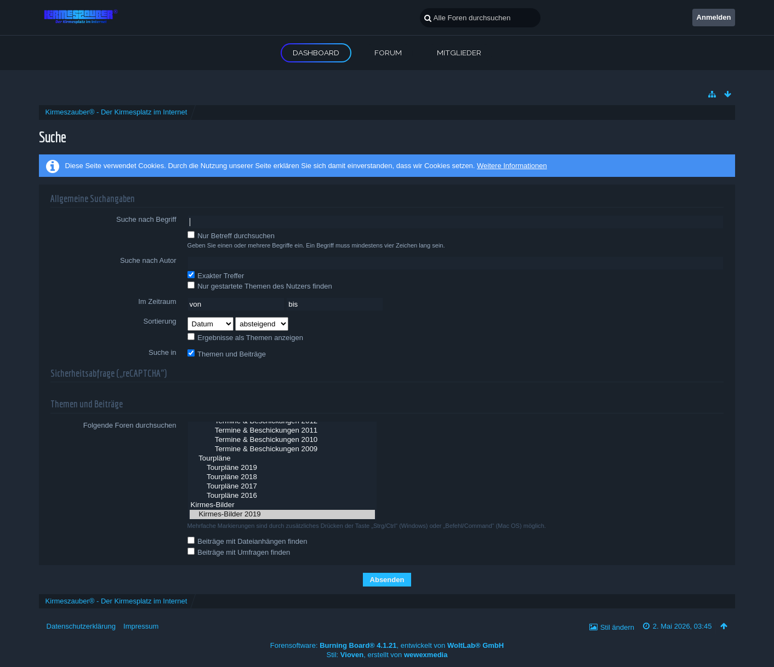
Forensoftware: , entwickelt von (387, 645)
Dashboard (316, 52)
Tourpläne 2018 (282, 477)
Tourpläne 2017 (282, 486)
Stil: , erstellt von (387, 655)
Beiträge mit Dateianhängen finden (247, 541)
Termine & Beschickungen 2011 (282, 430)
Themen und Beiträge (226, 353)
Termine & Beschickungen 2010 (282, 440)
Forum (388, 52)
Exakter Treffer (215, 275)
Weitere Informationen (512, 166)
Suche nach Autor (148, 260)
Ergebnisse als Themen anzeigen (245, 337)
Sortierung (160, 321)
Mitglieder (459, 52)
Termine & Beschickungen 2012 (282, 421)
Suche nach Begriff (146, 219)
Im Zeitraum (157, 301)
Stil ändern (617, 627)
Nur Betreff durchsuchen (231, 235)
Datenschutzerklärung (81, 626)
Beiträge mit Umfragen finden (239, 552)
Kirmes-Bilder (282, 505)
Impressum (140, 626)
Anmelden (714, 17)
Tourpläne (282, 458)
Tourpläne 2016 (282, 496)
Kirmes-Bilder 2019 (282, 514)
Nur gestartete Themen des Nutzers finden (259, 285)
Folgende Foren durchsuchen (130, 425)
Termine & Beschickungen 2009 (282, 449)
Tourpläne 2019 (282, 468)
